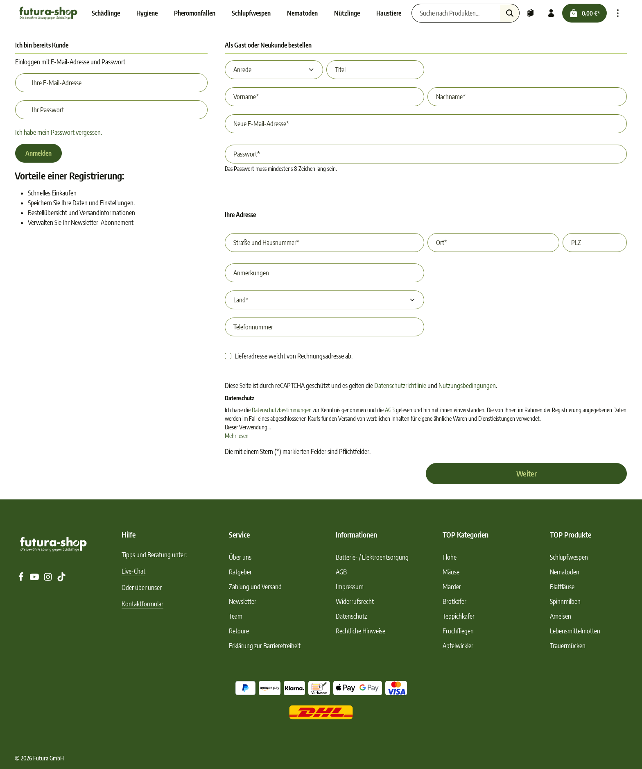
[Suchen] (510, 13)
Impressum (350, 587)
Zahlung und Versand (255, 587)
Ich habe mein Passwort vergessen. (58, 132)
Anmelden (38, 153)
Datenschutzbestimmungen (282, 409)
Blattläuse (562, 587)
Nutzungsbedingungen (467, 385)
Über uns (240, 557)
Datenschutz (351, 616)
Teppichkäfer (459, 616)
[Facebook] (21, 579)
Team (235, 616)
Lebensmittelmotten (575, 631)
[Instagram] (48, 579)
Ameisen (560, 616)
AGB (390, 409)
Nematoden (564, 572)
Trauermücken (567, 646)
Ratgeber (240, 572)
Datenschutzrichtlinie (400, 385)
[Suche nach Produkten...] (456, 13)
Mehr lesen (237, 435)
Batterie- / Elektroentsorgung (372, 557)
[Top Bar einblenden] (617, 13)
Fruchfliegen (458, 631)
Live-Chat (133, 571)
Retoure (239, 631)
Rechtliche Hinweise (360, 631)
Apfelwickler (458, 646)
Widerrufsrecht (355, 601)
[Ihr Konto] (551, 13)
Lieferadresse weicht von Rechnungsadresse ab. (294, 356)
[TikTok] (61, 579)
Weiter (526, 473)
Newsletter (242, 601)
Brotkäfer (454, 601)
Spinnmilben (565, 601)
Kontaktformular (142, 604)
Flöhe (450, 557)
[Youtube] (35, 579)
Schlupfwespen (569, 557)
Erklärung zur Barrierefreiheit (265, 646)
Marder (452, 587)
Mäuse (451, 572)
